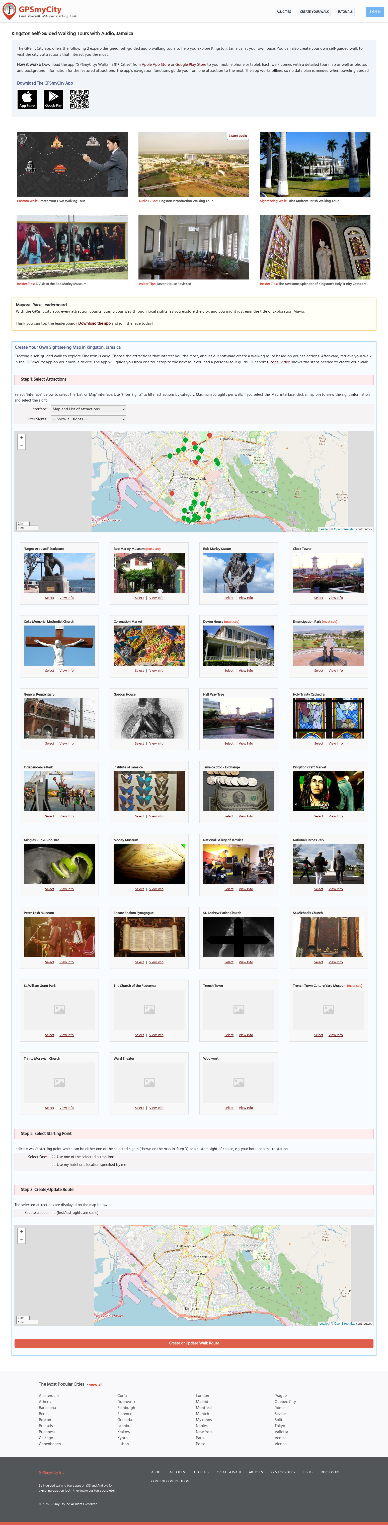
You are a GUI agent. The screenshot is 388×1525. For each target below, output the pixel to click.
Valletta (281, 1432)
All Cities (284, 12)
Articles (256, 1472)
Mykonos (204, 1420)
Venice (280, 1438)
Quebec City (285, 1402)
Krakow (123, 1432)
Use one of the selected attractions (83, 1157)
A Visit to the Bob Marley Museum (60, 284)
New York (204, 1432)
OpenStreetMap (344, 529)
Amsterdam (49, 1396)
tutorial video (278, 362)
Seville (280, 1414)
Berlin (44, 1414)
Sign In (375, 12)
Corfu (122, 1396)
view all (95, 1385)
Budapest (47, 1432)
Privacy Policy (282, 1472)
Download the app (94, 323)
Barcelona (47, 1408)
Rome (279, 1408)
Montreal (204, 1408)
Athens (45, 1402)
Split (278, 1420)
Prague (281, 1396)
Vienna (281, 1444)
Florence (124, 1414)
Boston (45, 1420)
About (156, 1472)
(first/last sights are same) (75, 1213)
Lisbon (123, 1444)
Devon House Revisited (174, 284)
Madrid (202, 1402)
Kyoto (122, 1438)
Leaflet (324, 529)
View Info (66, 598)
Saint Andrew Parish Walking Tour (313, 201)
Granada (124, 1420)
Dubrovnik (126, 1402)
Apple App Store (156, 65)
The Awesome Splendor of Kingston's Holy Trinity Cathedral (322, 284)
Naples (202, 1426)
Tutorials (345, 12)
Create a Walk (229, 1472)
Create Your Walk (314, 12)
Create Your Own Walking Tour (61, 201)
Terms (308, 1472)
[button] (209, 436)
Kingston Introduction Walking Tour (186, 201)
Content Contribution (170, 1481)
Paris (200, 1438)
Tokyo (280, 1426)
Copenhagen (50, 1444)
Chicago (46, 1438)
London (202, 1396)
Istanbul (124, 1426)
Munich (202, 1414)
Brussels (46, 1426)
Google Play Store (190, 65)
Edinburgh (126, 1408)
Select (49, 598)
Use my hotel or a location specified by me (89, 1165)
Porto (200, 1444)
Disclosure (330, 1472)
